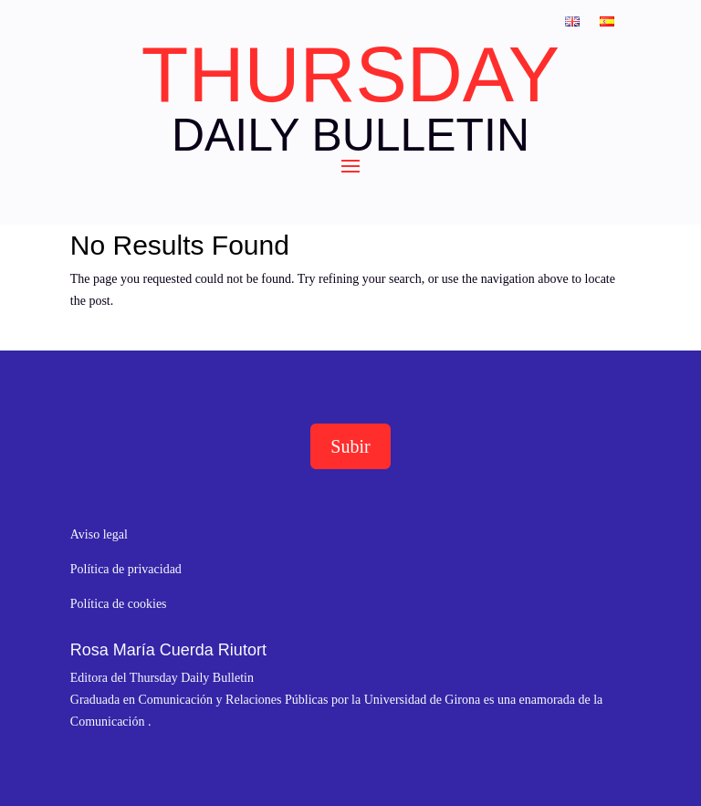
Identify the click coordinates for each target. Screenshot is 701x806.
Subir (350, 446)
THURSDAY (350, 75)
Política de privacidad (126, 569)
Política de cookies (118, 604)
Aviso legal (99, 534)
